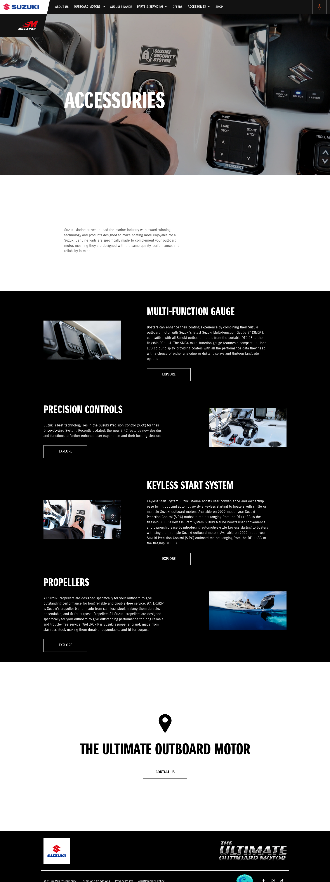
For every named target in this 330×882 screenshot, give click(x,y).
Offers (177, 7)
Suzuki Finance (121, 7)
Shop (219, 7)
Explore (168, 374)
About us (62, 7)
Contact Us (165, 772)
